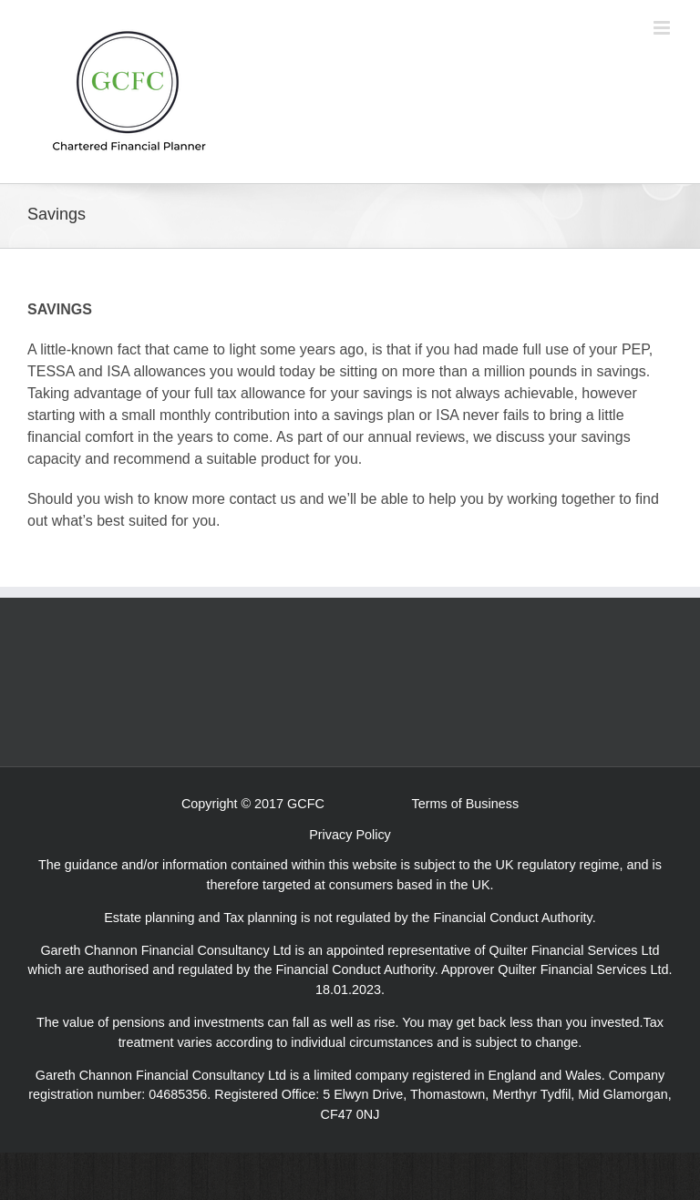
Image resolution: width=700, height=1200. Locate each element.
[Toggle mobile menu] (663, 27)
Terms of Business (466, 803)
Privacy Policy (350, 834)
